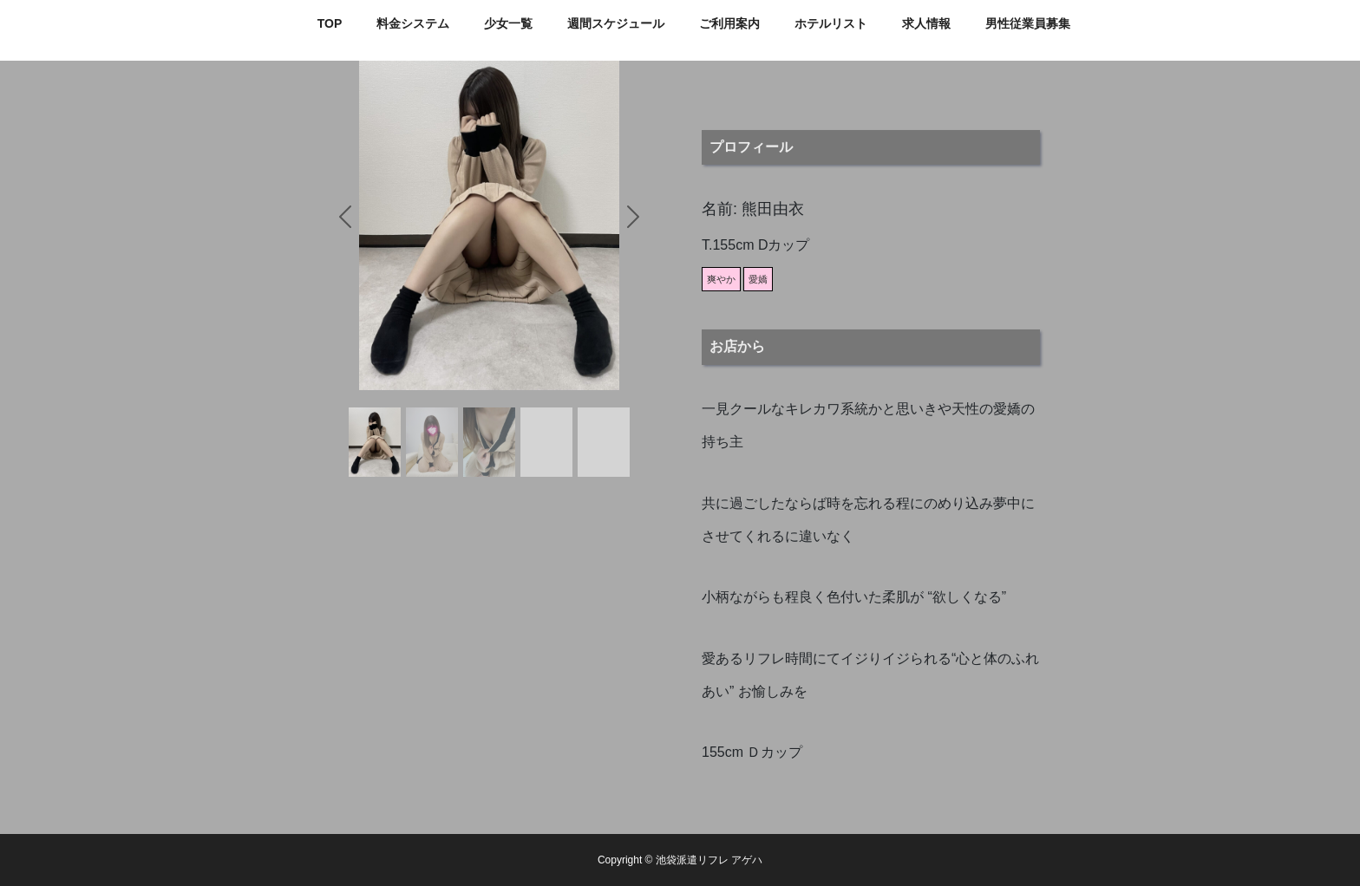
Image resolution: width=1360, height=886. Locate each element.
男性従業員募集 (1027, 23)
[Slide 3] (489, 442)
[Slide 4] (546, 442)
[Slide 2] (432, 442)
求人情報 (926, 23)
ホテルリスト (830, 23)
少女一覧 (508, 23)
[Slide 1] (375, 442)
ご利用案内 (729, 23)
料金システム (412, 23)
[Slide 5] (604, 442)
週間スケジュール (615, 23)
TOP (330, 23)
